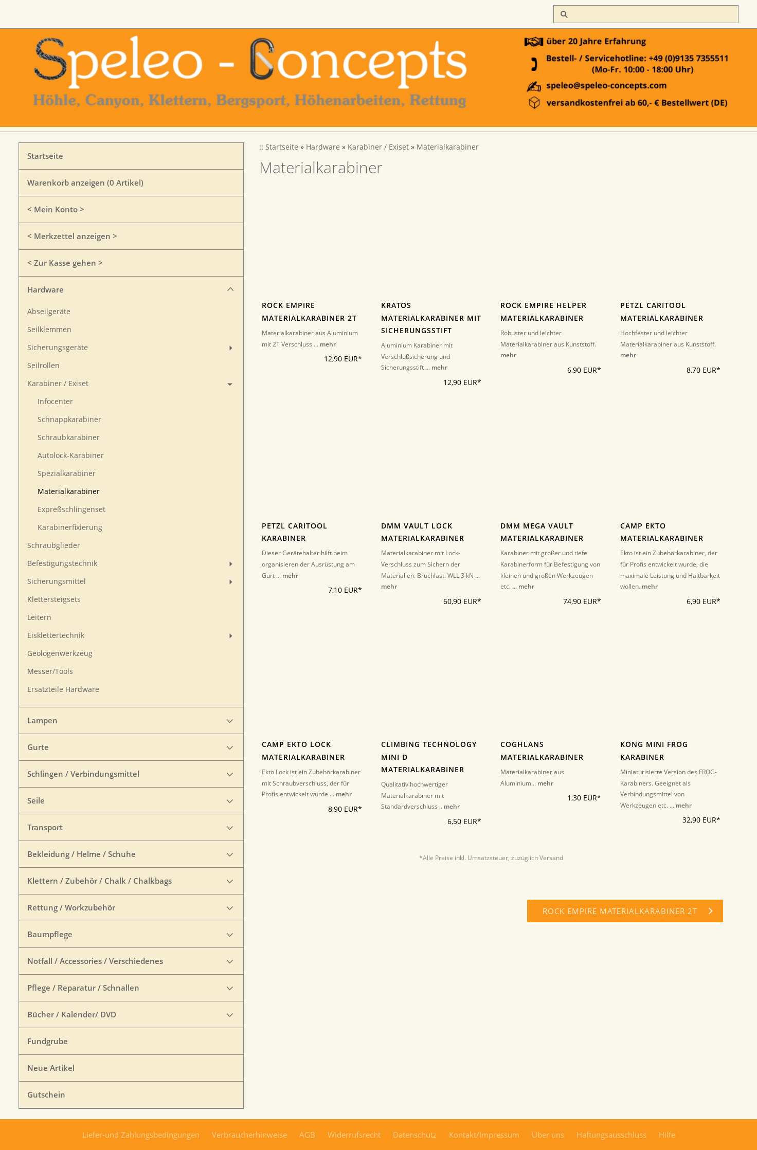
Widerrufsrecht (354, 1134)
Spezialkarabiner (67, 473)
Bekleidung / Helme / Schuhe (81, 854)
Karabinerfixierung (70, 527)
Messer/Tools (50, 671)
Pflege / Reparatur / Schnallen (83, 987)
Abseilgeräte (48, 311)
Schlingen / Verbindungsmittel (83, 774)
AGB (307, 1134)
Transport (45, 827)
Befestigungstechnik (62, 563)
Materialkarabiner (69, 491)
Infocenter (55, 401)
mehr (328, 344)
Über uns (548, 1134)
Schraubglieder (53, 545)
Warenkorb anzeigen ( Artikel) (85, 182)
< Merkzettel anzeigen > (72, 236)
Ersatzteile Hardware (63, 689)
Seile (36, 800)
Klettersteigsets (54, 599)
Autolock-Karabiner (71, 455)
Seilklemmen (49, 329)
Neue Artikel (51, 1068)
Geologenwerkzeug (60, 653)
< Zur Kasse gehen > (65, 263)
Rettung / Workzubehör (71, 907)
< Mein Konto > (55, 209)
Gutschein (46, 1094)
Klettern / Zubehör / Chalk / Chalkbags (99, 880)
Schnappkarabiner (69, 419)
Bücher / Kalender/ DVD (71, 1014)
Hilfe (667, 1134)
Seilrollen (43, 365)
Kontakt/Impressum (484, 1134)
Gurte (38, 747)
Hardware (45, 289)
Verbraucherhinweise (249, 1134)
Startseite (45, 156)
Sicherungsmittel (56, 581)
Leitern (39, 617)
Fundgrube (47, 1041)
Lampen (42, 720)
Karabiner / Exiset (57, 383)
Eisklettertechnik (55, 635)
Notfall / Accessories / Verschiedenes (95, 961)
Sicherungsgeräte (57, 347)
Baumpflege (50, 934)
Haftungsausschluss (611, 1134)
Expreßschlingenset (71, 509)
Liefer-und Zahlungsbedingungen (141, 1134)
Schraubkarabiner (69, 437)
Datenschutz (415, 1134)
